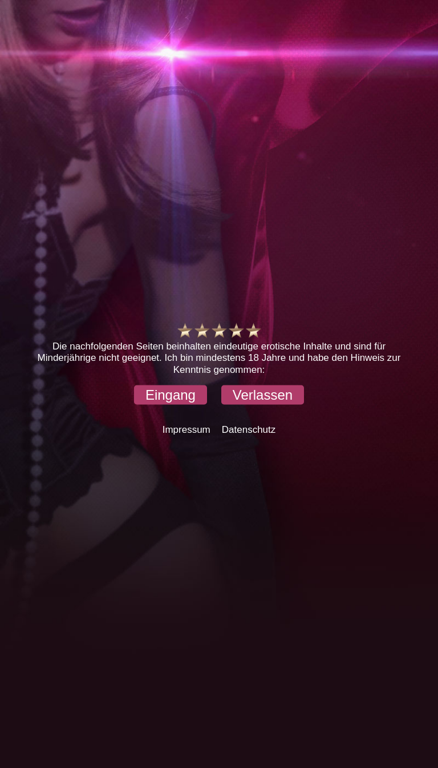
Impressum (186, 429)
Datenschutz (249, 429)
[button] (170, 395)
